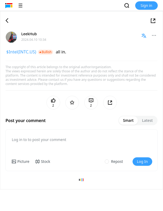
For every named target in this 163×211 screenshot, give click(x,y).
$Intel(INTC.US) (21, 52)
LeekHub (29, 33)
